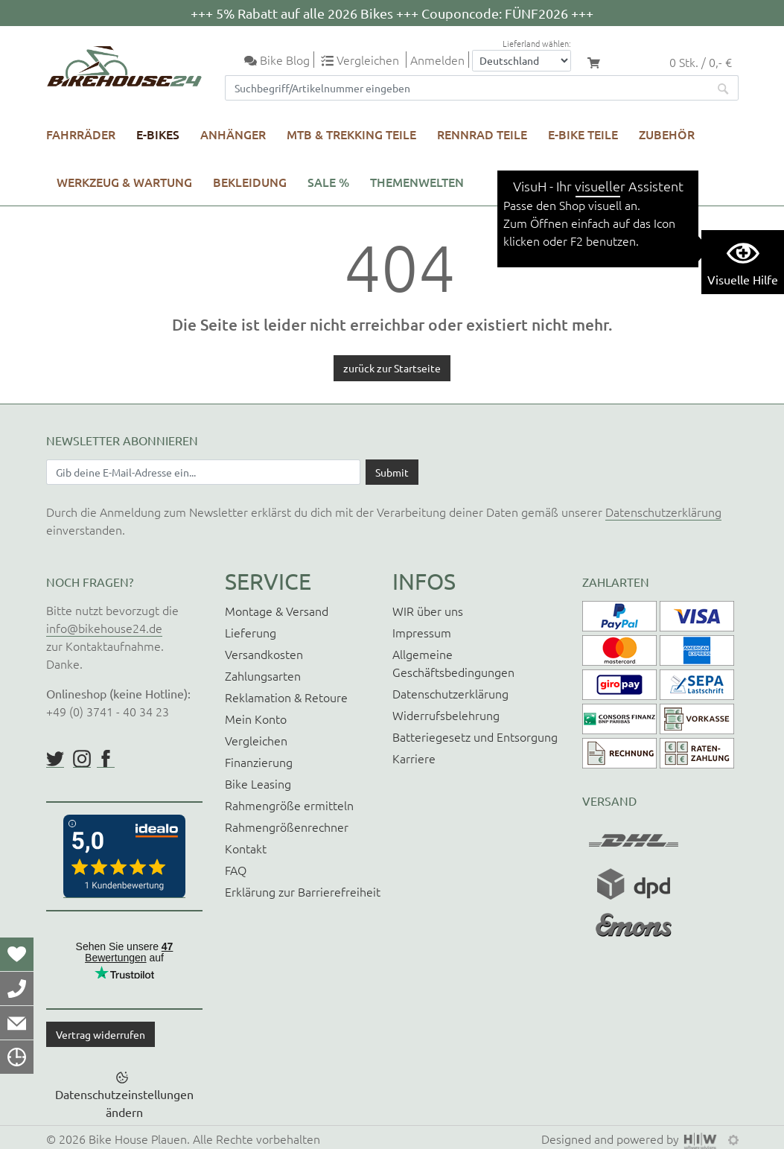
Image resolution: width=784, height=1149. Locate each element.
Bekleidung (250, 182)
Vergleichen (256, 740)
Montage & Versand (276, 610)
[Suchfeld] (467, 88)
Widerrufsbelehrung (446, 715)
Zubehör (667, 134)
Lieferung (250, 632)
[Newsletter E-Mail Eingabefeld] (203, 472)
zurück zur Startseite (392, 368)
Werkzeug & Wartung (124, 182)
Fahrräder (80, 134)
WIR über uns (427, 610)
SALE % (328, 182)
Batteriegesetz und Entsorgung (475, 736)
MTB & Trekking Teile (351, 134)
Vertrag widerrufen (100, 1034)
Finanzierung (259, 762)
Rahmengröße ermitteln (289, 805)
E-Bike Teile (583, 134)
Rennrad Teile (482, 134)
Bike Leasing (258, 783)
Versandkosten (264, 654)
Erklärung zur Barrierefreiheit (302, 891)
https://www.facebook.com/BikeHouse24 (106, 759)
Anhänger (233, 134)
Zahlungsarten (263, 675)
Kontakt (246, 848)
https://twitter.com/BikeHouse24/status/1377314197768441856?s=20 (55, 759)
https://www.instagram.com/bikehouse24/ (82, 759)
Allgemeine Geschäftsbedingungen (453, 663)
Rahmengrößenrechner (286, 826)
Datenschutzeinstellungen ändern (124, 1102)
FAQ (235, 870)
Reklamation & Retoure (286, 697)
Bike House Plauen (138, 1138)
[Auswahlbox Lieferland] (521, 60)
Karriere (414, 758)
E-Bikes (157, 134)
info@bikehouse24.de (104, 628)
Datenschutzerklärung (663, 511)
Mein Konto (256, 718)
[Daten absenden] (392, 472)
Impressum (421, 632)
